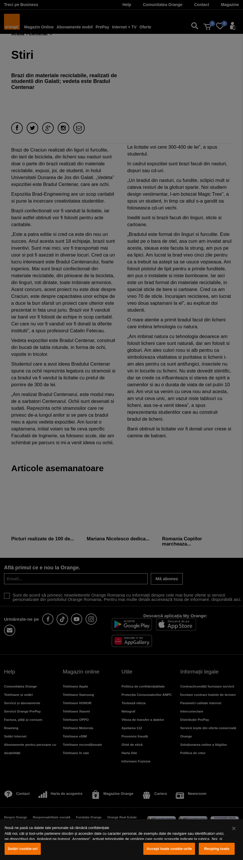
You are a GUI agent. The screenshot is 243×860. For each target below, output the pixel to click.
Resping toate (217, 849)
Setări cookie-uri (23, 849)
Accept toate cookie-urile (169, 849)
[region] (121, 839)
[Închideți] (233, 828)
